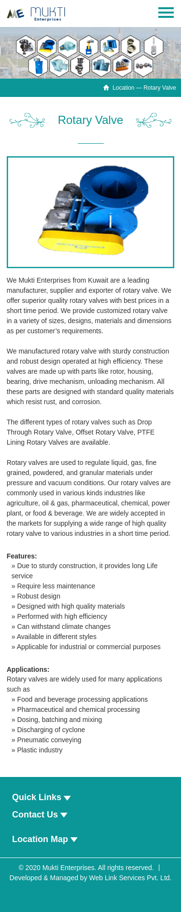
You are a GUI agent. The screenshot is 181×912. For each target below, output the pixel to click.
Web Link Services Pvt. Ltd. (130, 878)
